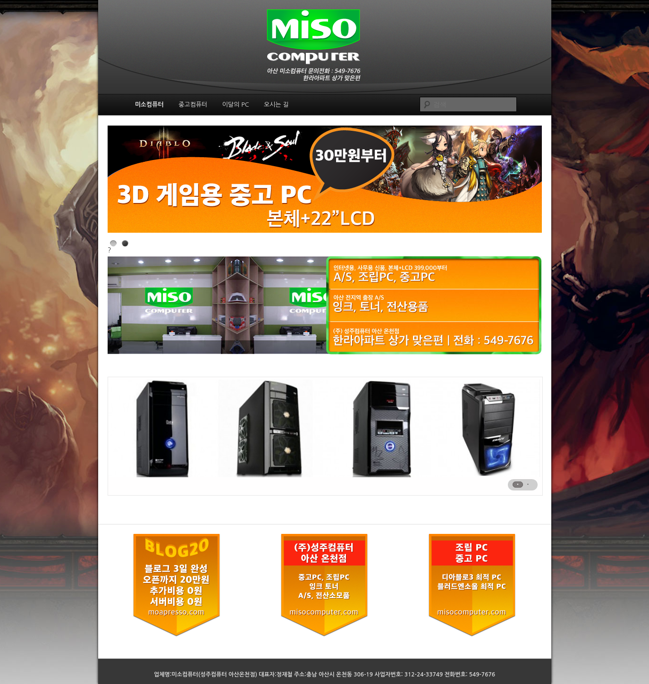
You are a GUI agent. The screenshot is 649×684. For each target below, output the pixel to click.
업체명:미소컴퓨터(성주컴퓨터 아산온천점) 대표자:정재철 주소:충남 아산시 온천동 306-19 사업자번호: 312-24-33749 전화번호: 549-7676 (324, 674)
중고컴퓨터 (192, 104)
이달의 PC (235, 104)
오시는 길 (276, 104)
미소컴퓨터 (149, 104)
